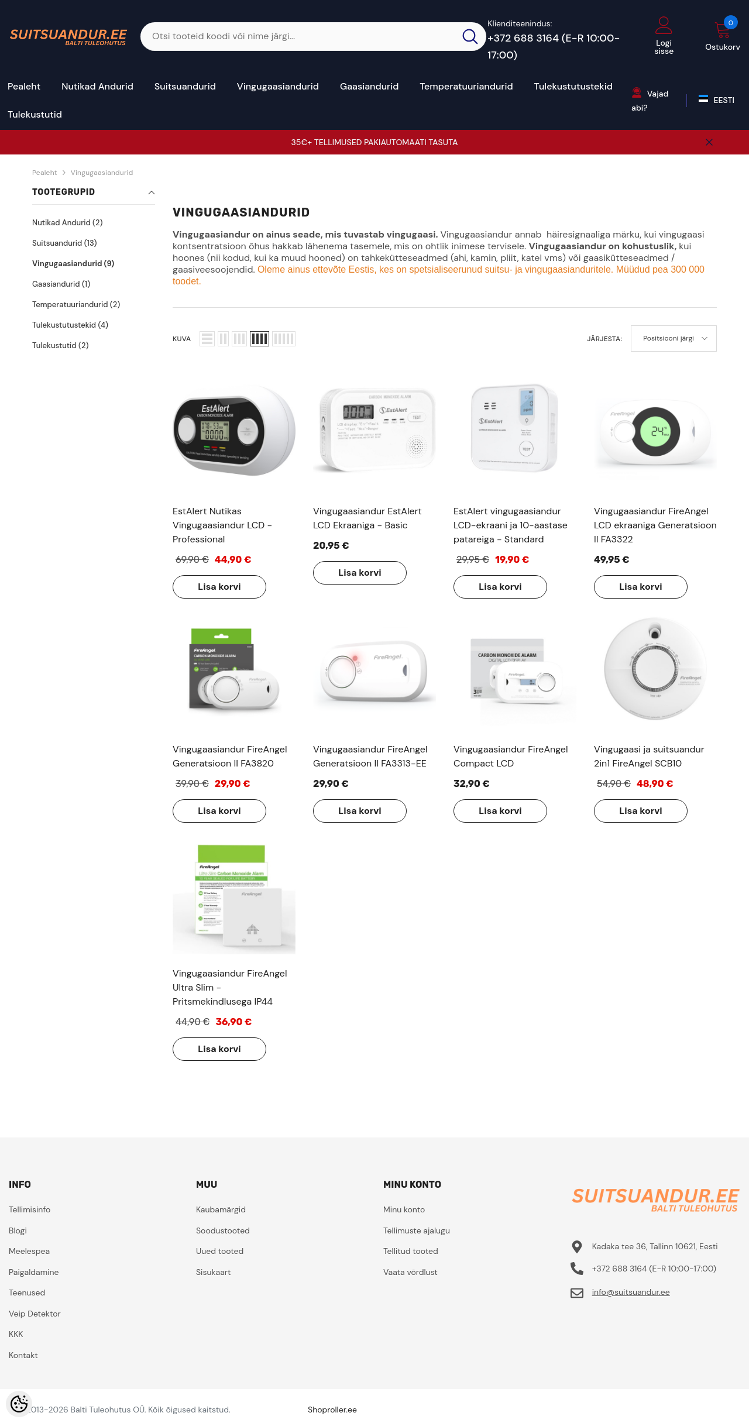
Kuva (182, 338)
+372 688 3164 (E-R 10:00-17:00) (654, 1268)
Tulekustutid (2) (60, 345)
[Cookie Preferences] (19, 1404)
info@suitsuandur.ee (631, 1292)
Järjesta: (604, 338)
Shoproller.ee (332, 1409)
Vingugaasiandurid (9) (73, 264)
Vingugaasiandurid (102, 172)
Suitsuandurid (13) (64, 243)
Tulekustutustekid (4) (70, 325)
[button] (207, 338)
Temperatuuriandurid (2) (76, 305)
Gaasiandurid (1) (61, 284)
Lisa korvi (219, 586)
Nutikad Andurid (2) (67, 223)
